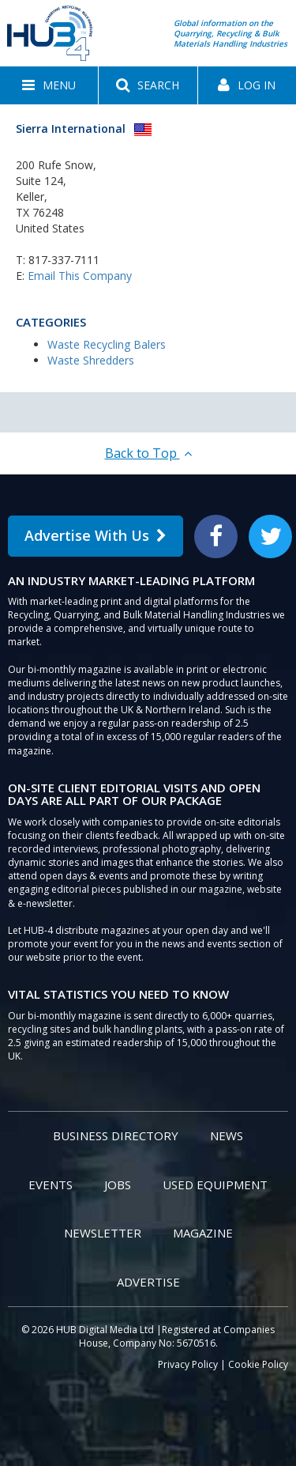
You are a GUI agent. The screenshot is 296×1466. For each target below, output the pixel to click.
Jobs (117, 1184)
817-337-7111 (63, 259)
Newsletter (102, 1233)
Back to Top (148, 453)
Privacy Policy (188, 1364)
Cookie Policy (258, 1364)
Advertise (148, 1282)
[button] (49, 85)
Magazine (203, 1233)
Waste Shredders (90, 360)
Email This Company (80, 275)
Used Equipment (215, 1184)
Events (50, 1184)
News (226, 1135)
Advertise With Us (95, 535)
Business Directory (115, 1135)
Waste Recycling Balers (106, 344)
